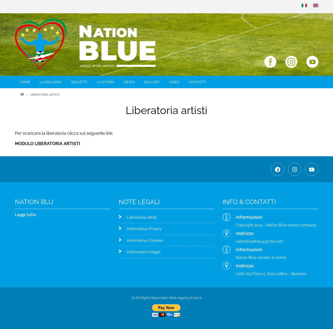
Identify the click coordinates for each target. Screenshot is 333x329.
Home (25, 82)
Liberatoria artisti (142, 217)
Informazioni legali (143, 252)
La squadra (51, 82)
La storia (105, 82)
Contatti (197, 82)
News (129, 82)
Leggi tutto (25, 214)
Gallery (151, 82)
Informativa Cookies (145, 240)
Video (174, 82)
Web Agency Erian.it (185, 298)
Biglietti (79, 82)
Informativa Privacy (144, 228)
